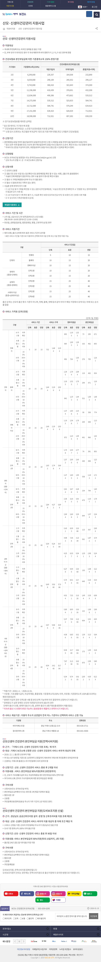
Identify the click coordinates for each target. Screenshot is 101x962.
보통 (23, 918)
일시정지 (19, 941)
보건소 (22, 14)
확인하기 (80, 954)
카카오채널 (75, 893)
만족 (16, 918)
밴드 (41, 900)
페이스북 (27, 893)
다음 (23, 941)
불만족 (31, 918)
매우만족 (8, 918)
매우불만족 (41, 918)
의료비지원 (11, 29)
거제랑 (58, 900)
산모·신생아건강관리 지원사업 (30, 29)
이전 (15, 941)
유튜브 (10, 893)
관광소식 (40, 893)
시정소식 (56, 893)
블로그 (89, 893)
